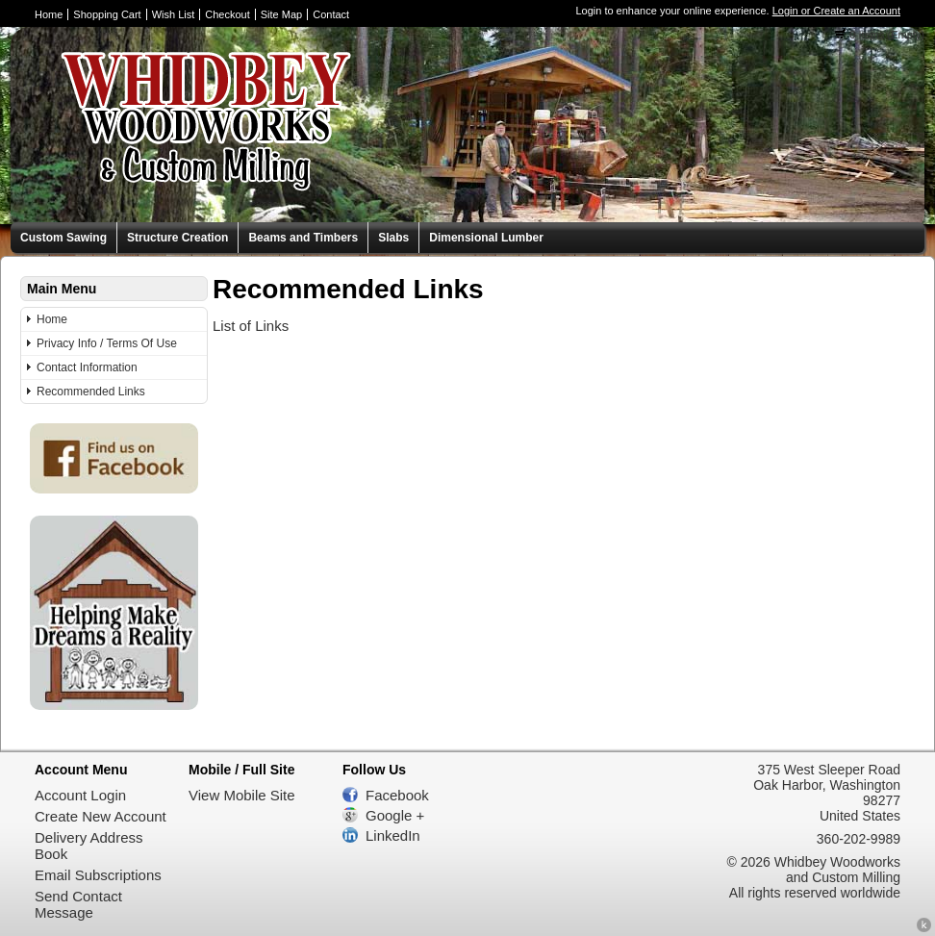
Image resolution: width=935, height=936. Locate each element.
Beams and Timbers (303, 237)
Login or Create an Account (836, 10)
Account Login (80, 795)
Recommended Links (91, 391)
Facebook (397, 795)
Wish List (173, 14)
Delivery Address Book (89, 845)
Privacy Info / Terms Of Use (107, 343)
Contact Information (87, 367)
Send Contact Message (78, 904)
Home (49, 14)
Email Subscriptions (98, 875)
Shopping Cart (106, 14)
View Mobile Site (242, 795)
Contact (331, 14)
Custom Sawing (63, 237)
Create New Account (100, 816)
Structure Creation (177, 237)
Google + (395, 815)
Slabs (393, 237)
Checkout (227, 14)
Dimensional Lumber (486, 237)
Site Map (281, 14)
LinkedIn (393, 835)
